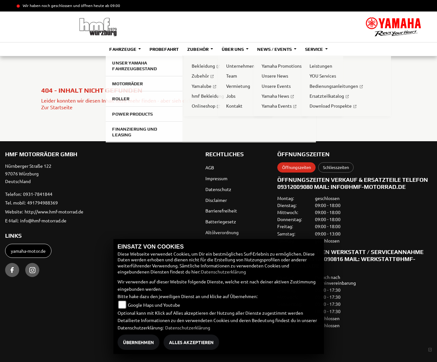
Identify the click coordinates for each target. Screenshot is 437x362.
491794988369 (42, 202)
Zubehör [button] (198, 49)
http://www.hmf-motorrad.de (54, 211)
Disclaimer (216, 200)
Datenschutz (218, 189)
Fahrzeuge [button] (123, 49)
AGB (209, 167)
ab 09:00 (112, 5)
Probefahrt (164, 49)
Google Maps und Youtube (154, 305)
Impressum (216, 178)
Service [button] (314, 49)
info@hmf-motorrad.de (43, 220)
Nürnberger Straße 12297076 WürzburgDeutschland (28, 173)
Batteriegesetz (220, 221)
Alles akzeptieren (191, 342)
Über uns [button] (233, 49)
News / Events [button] (275, 49)
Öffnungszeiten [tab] (296, 167)
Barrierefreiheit (221, 210)
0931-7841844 (37, 194)
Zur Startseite (57, 107)
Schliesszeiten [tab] (336, 167)
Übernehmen (138, 342)
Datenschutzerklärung (223, 271)
